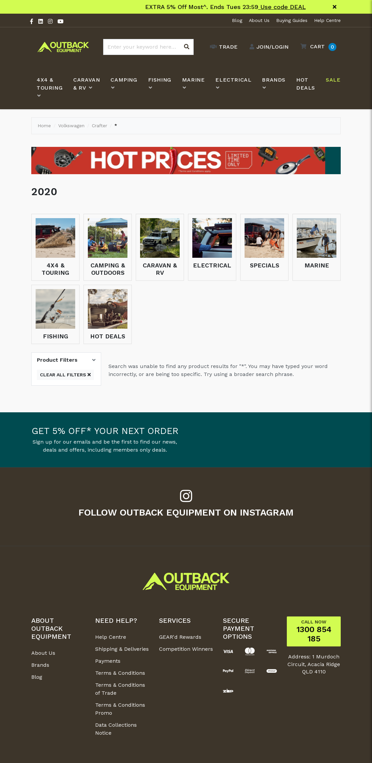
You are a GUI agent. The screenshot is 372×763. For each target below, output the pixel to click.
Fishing (55, 336)
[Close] (334, 7)
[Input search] (148, 47)
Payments (107, 661)
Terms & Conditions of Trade (120, 689)
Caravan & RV (160, 269)
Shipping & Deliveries (122, 649)
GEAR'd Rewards (180, 637)
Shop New (245, 6)
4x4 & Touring (55, 269)
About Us (259, 20)
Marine (316, 265)
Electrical (212, 265)
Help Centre (327, 20)
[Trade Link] (222, 47)
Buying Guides (291, 20)
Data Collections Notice (116, 729)
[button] (317, 46)
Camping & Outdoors (108, 269)
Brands (40, 665)
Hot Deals (107, 336)
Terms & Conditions (120, 673)
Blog (237, 20)
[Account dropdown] (267, 47)
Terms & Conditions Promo (120, 709)
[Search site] (187, 47)
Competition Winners (186, 649)
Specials (264, 265)
